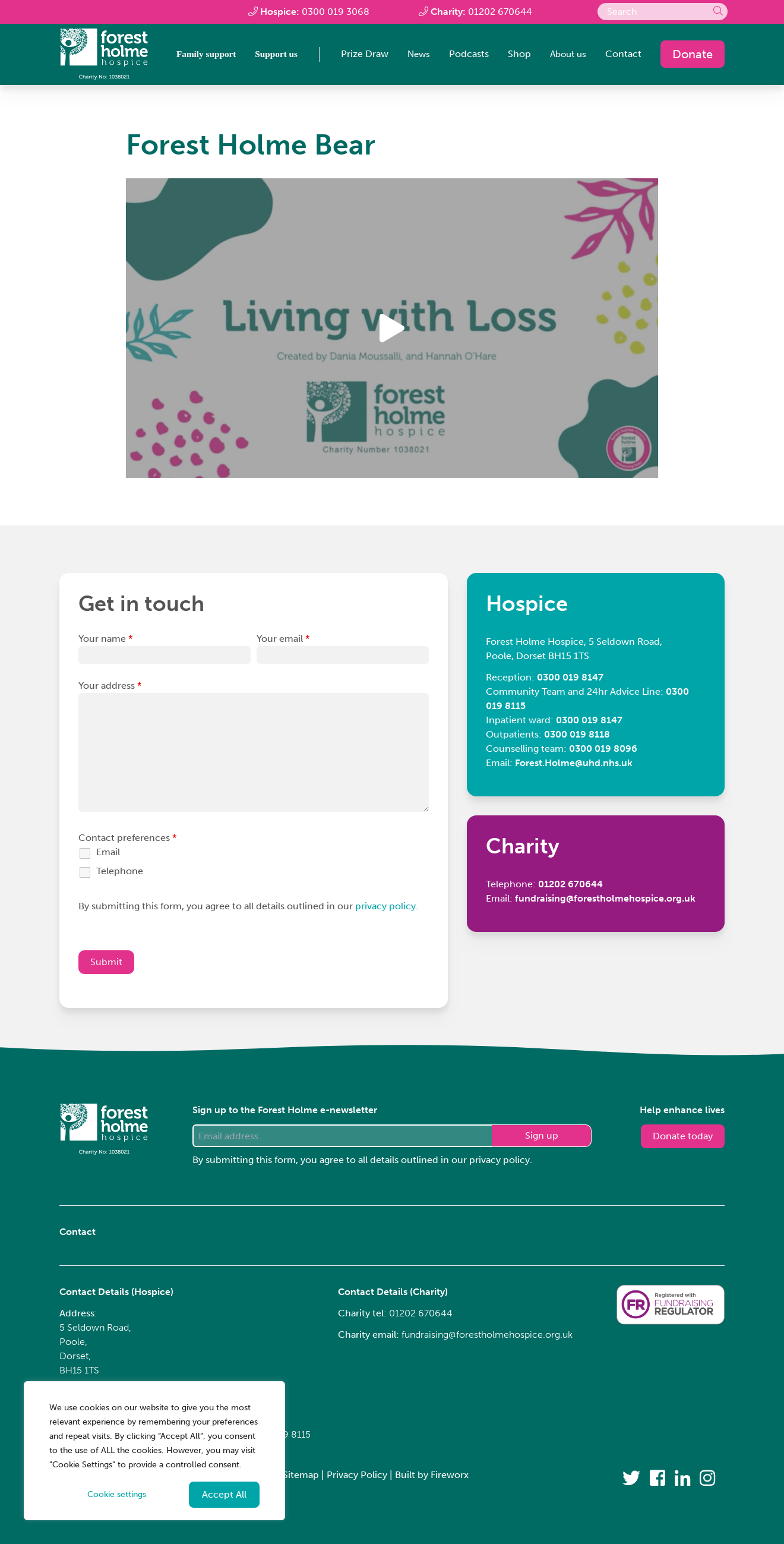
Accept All (224, 1494)
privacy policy (385, 910)
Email (108, 856)
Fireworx (450, 1474)
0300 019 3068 (335, 11)
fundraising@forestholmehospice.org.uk (487, 1334)
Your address (109, 689)
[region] (154, 1450)
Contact (623, 54)
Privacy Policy (357, 1474)
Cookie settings (116, 1494)
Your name (105, 642)
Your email (283, 642)
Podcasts (465, 54)
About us (566, 54)
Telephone (119, 875)
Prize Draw (359, 54)
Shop (515, 54)
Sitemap (301, 1474)
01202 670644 (500, 11)
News (414, 54)
